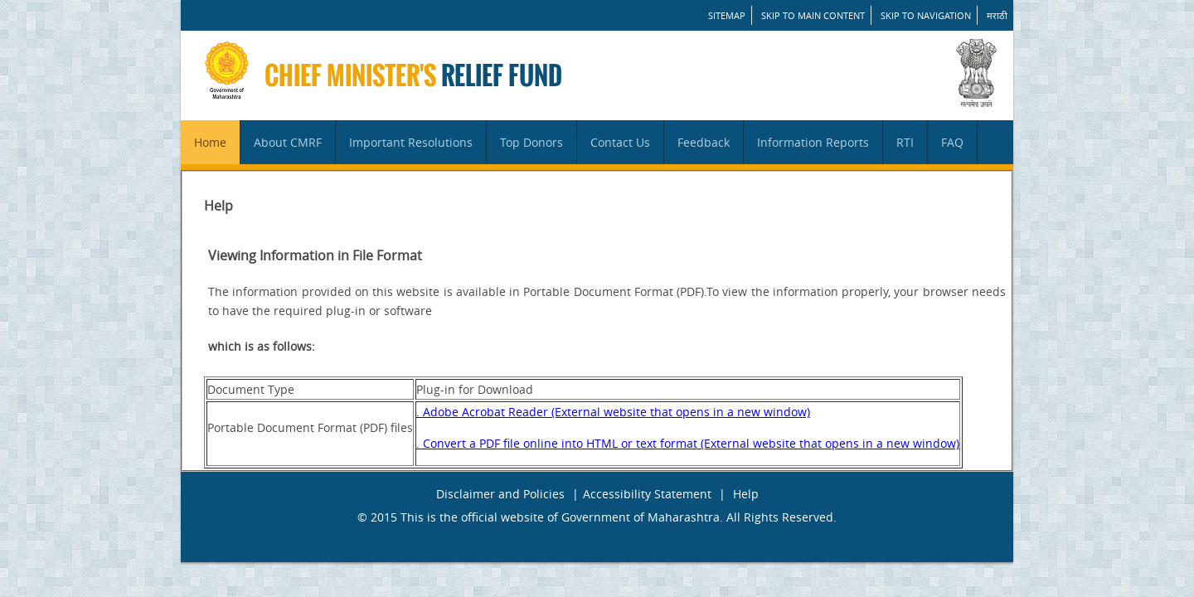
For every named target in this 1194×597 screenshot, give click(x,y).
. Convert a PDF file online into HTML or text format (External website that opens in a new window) (687, 443)
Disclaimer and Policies (500, 494)
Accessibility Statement (647, 494)
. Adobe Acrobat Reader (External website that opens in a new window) (613, 412)
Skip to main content (813, 15)
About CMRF (288, 142)
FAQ (952, 142)
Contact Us (620, 142)
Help (746, 494)
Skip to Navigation (926, 15)
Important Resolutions (411, 142)
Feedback (703, 142)
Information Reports (813, 142)
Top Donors (531, 142)
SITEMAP (726, 15)
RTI (905, 142)
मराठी (997, 15)
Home (210, 142)
